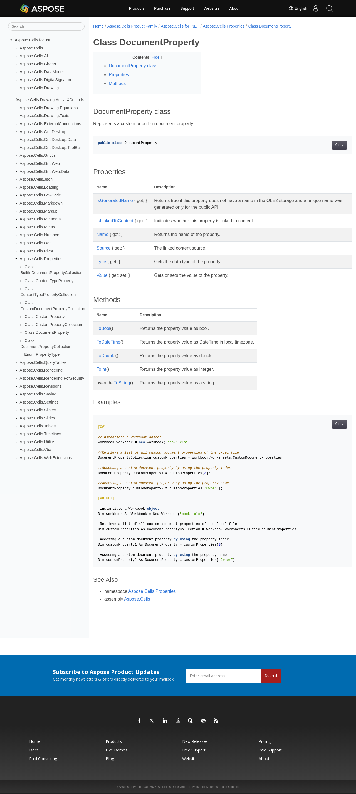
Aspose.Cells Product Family (132, 26)
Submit (271, 675)
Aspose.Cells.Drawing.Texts (44, 115)
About (234, 8)
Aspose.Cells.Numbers (40, 235)
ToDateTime (108, 342)
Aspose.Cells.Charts (38, 64)
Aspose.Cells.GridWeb (40, 163)
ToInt (101, 369)
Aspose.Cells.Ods (35, 243)
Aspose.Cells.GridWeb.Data (45, 171)
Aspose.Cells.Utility (37, 442)
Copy (321, 145)
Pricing (265, 741)
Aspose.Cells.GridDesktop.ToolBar (50, 147)
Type (101, 261)
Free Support (194, 750)
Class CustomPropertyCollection (53, 324)
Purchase (162, 8)
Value (102, 275)
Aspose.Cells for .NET (34, 40)
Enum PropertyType (42, 354)
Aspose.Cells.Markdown (41, 203)
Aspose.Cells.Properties (41, 259)
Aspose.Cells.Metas (37, 227)
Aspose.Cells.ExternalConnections (50, 123)
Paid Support (270, 750)
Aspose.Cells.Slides (37, 418)
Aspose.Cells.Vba (35, 449)
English (297, 8)
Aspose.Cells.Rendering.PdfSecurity (52, 378)
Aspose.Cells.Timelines (40, 434)
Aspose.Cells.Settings (39, 402)
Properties (119, 74)
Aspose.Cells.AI (34, 56)
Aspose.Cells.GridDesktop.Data (48, 139)
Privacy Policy (198, 786)
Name (102, 234)
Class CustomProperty (44, 316)
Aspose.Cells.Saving (38, 394)
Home (98, 26)
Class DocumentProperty (46, 332)
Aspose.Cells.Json (36, 179)
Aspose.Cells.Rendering (41, 370)
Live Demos (116, 750)
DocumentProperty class (133, 65)
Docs (34, 750)
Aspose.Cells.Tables (38, 426)
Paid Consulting (43, 758)
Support (187, 8)
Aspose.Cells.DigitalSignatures (47, 80)
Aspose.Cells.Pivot (36, 250)
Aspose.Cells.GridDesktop (43, 131)
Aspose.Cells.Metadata (40, 219)
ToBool (103, 328)
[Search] (46, 26)
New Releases (195, 741)
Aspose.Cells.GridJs (38, 155)
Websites (211, 8)
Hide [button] (152, 57)
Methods (117, 83)
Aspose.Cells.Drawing (39, 87)
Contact (233, 786)
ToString (122, 382)
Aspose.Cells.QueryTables (43, 362)
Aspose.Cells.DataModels (43, 71)
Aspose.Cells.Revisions (40, 386)
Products (136, 8)
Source (104, 248)
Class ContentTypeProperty (48, 280)
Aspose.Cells (31, 48)
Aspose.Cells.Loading (39, 187)
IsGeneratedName (115, 200)
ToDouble (106, 355)
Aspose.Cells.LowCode (40, 195)
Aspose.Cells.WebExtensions (46, 458)
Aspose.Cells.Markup (39, 211)
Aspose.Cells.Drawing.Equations (49, 107)
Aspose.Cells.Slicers (38, 410)
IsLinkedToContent (115, 220)
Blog (110, 758)
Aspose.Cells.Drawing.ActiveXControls (50, 100)
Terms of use (218, 786)
